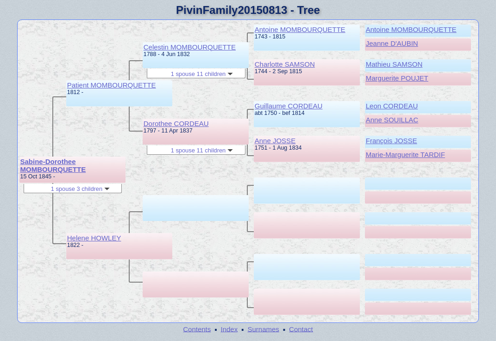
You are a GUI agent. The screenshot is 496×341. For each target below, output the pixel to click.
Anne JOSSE (275, 141)
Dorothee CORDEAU (176, 123)
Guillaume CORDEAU (289, 106)
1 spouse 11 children (202, 73)
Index (229, 329)
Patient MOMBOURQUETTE (111, 85)
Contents (197, 329)
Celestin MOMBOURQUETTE (190, 47)
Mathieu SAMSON (394, 64)
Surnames (263, 329)
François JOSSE (391, 141)
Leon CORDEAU (392, 106)
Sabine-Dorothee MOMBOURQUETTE (53, 165)
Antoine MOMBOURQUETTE (300, 29)
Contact (301, 329)
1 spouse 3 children (80, 188)
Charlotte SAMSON (285, 64)
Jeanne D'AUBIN (392, 43)
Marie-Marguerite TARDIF (405, 154)
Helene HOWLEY (94, 238)
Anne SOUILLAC (392, 120)
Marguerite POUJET (397, 78)
